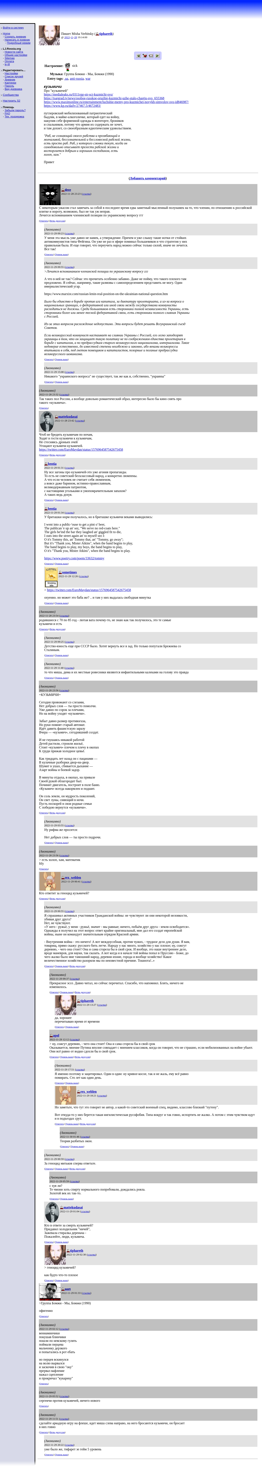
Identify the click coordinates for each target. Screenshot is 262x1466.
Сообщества (11, 94)
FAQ (7, 113)
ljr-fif (7, 64)
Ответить (44, 221)
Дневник (10, 79)
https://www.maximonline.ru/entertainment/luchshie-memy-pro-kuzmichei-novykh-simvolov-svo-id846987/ (116, 102)
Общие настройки (16, 55)
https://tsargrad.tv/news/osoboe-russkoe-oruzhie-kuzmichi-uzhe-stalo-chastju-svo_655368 (104, 98)
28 (75, 37)
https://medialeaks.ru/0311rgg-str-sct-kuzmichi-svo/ (78, 94)
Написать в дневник (17, 39)
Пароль (9, 85)
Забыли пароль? (15, 110)
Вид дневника (13, 89)
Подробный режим (18, 42)
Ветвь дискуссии (57, 221)
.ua (66, 78)
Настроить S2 (11, 100)
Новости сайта (14, 51)
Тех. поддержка (14, 116)
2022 (67, 37)
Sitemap (10, 58)
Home (6, 33)
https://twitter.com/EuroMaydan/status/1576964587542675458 (81, 449)
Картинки (10, 82)
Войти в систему (13, 27)
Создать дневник (15, 36)
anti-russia (77, 78)
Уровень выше (61, 254)
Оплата (9, 61)
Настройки (11, 73)
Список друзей (14, 76)
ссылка (86, 193)
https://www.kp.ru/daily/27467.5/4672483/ (72, 105)
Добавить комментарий (148, 178)
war (87, 78)
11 (72, 37)
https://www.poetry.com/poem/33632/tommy (74, 558)
